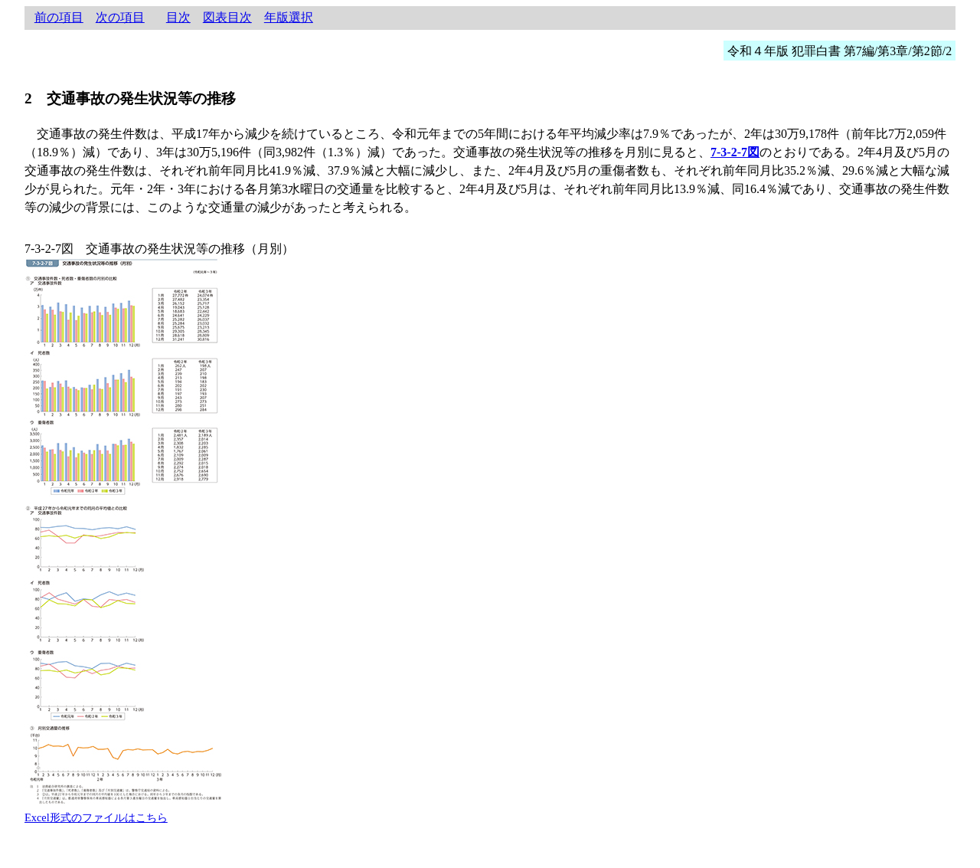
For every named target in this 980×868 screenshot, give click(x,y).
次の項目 (120, 17)
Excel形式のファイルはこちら (96, 817)
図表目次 (227, 17)
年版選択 (288, 17)
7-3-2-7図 (735, 152)
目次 (178, 17)
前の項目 (58, 17)
